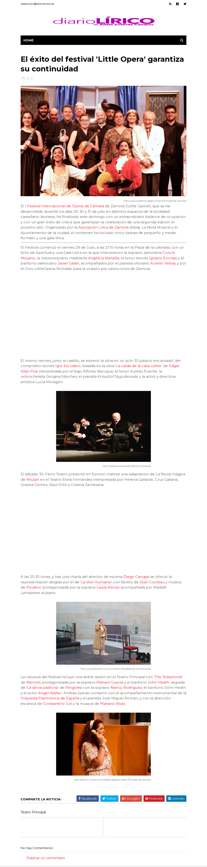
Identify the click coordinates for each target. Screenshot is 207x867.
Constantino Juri (57, 703)
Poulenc (33, 587)
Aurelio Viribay (163, 263)
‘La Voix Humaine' (96, 582)
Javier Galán (68, 263)
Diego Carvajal (136, 576)
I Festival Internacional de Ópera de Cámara (64, 206)
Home (28, 40)
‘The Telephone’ (168, 677)
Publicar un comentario (46, 858)
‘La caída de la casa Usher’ (138, 366)
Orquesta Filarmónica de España (50, 698)
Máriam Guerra (109, 682)
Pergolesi (73, 687)
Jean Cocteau (152, 582)
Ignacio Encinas (163, 258)
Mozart (32, 479)
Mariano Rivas (112, 703)
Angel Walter (50, 693)
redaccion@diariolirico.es (37, 3)
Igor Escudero (68, 366)
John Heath (158, 682)
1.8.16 (29, 78)
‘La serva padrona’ (42, 687)
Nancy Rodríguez (126, 687)
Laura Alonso (108, 587)
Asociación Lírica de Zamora (103, 227)
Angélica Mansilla (103, 258)
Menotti (33, 682)
